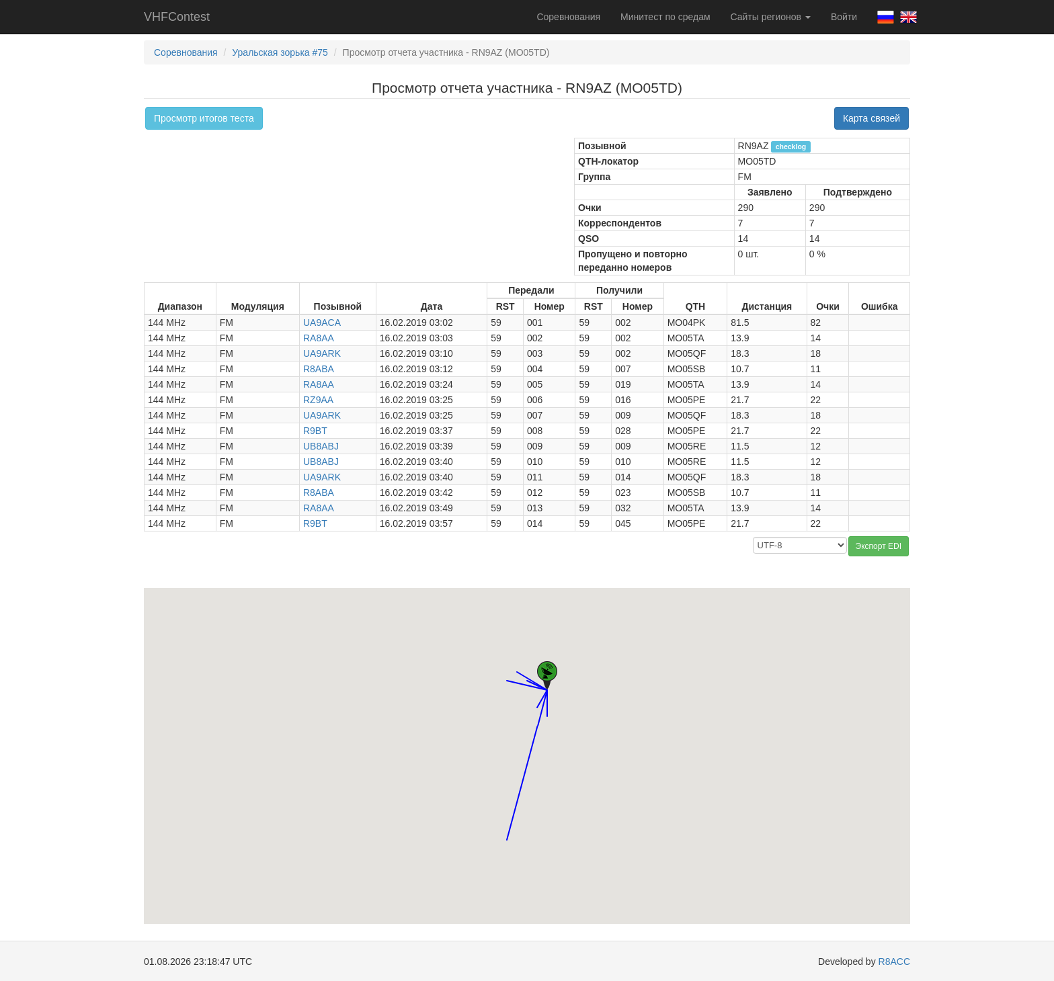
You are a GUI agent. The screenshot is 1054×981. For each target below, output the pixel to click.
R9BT (315, 430)
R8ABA (318, 369)
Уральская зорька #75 (280, 52)
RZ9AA (318, 399)
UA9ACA (322, 322)
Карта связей (871, 118)
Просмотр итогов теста (204, 118)
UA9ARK (322, 353)
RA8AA (318, 338)
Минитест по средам (665, 16)
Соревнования (568, 16)
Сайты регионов (771, 16)
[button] (537, 695)
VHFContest (177, 17)
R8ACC (894, 961)
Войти (844, 16)
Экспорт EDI (878, 546)
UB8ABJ (321, 446)
